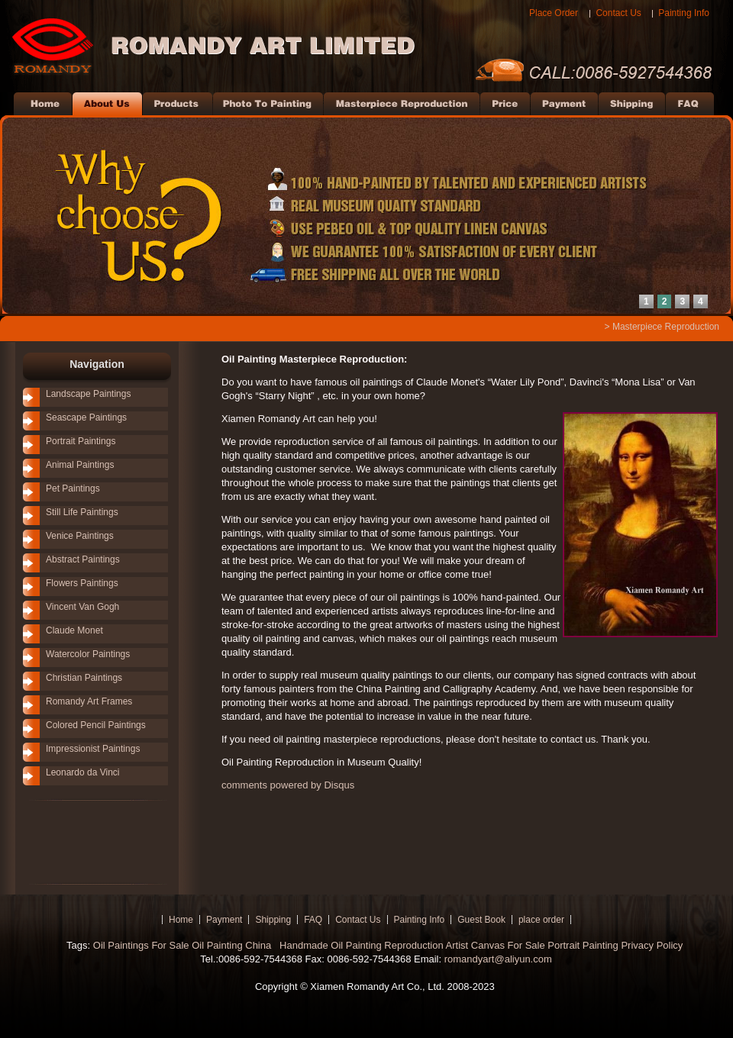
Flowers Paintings (82, 583)
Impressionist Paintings (93, 748)
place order (541, 919)
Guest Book (481, 919)
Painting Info (683, 13)
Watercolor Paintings (88, 654)
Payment (224, 919)
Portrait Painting (582, 945)
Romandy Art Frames (89, 701)
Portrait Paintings (80, 441)
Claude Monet (74, 630)
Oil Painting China (233, 945)
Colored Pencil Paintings (96, 725)
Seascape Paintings (86, 417)
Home (181, 919)
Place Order (553, 13)
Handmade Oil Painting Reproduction (359, 945)
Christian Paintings (84, 677)
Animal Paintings (80, 464)
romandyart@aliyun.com (498, 959)
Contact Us (618, 13)
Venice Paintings (80, 535)
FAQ (313, 919)
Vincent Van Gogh (82, 606)
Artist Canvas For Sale (495, 945)
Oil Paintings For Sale (141, 945)
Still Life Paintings (82, 512)
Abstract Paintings (83, 559)
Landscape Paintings (88, 393)
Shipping (273, 919)
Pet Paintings (73, 488)
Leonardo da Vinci (83, 772)
